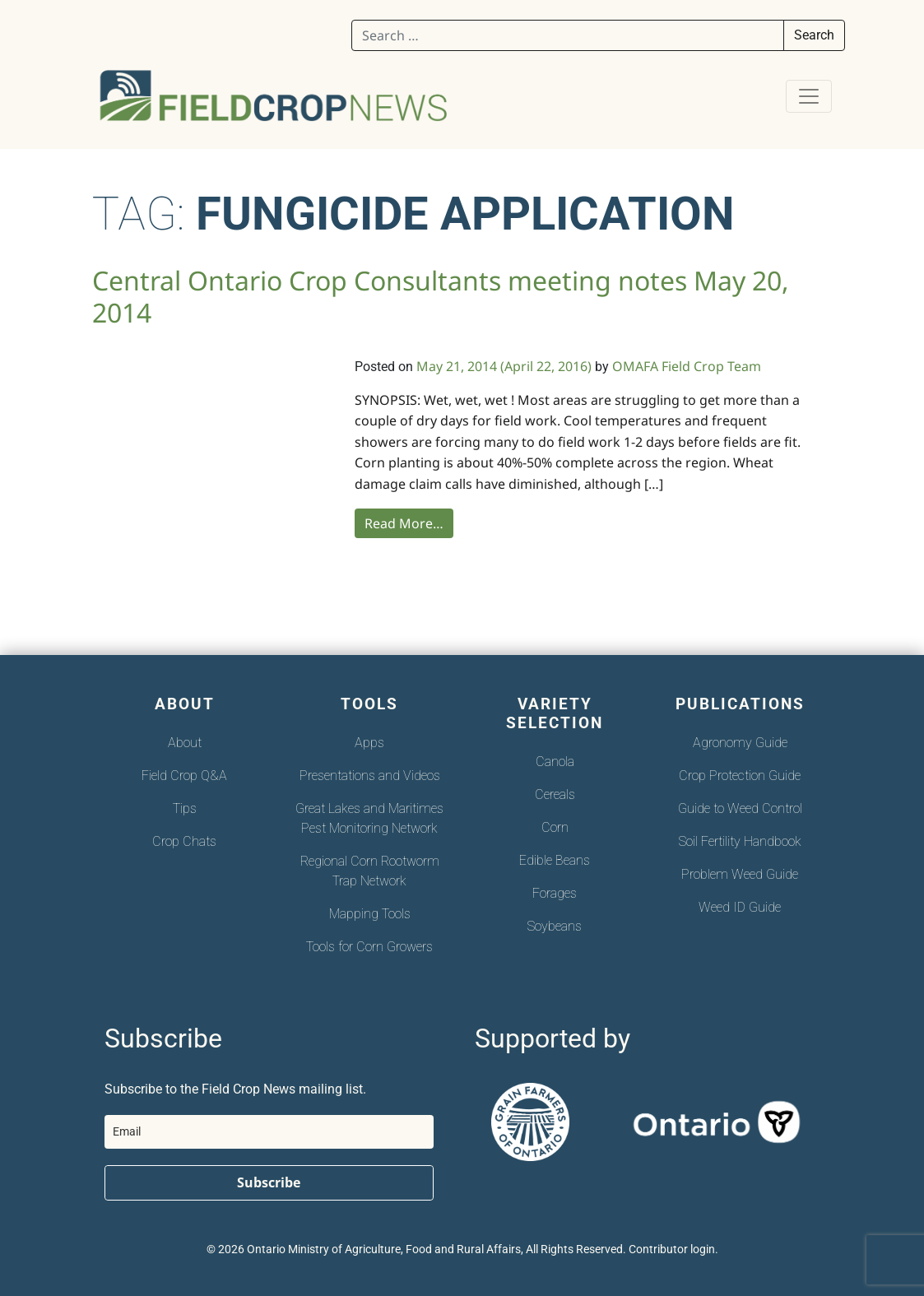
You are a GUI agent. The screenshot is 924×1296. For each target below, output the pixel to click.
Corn (555, 827)
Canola (555, 761)
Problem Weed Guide (739, 874)
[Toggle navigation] (809, 96)
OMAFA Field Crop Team (686, 366)
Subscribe (268, 1182)
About (185, 742)
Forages (554, 893)
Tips (185, 808)
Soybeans (554, 926)
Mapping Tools (370, 914)
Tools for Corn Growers (369, 947)
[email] (269, 1132)
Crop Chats (184, 841)
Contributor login (672, 1250)
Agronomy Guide (740, 742)
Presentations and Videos (369, 775)
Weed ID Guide (740, 907)
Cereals (555, 794)
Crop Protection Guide (740, 775)
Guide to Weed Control (740, 808)
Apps (369, 742)
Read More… (403, 523)
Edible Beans (554, 860)
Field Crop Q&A (184, 775)
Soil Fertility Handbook (740, 841)
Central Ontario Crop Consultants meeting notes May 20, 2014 (440, 296)
